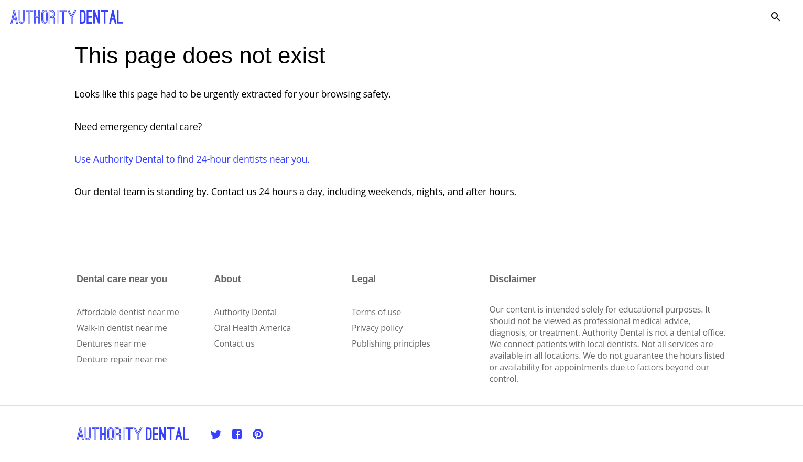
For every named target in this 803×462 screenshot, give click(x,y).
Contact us (234, 343)
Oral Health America (252, 328)
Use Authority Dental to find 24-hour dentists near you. (192, 159)
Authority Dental (245, 312)
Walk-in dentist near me (122, 328)
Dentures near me (111, 343)
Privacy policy (377, 328)
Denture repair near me (122, 359)
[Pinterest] (258, 434)
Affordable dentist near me (128, 312)
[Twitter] (216, 434)
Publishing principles (391, 343)
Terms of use (376, 312)
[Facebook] (237, 434)
